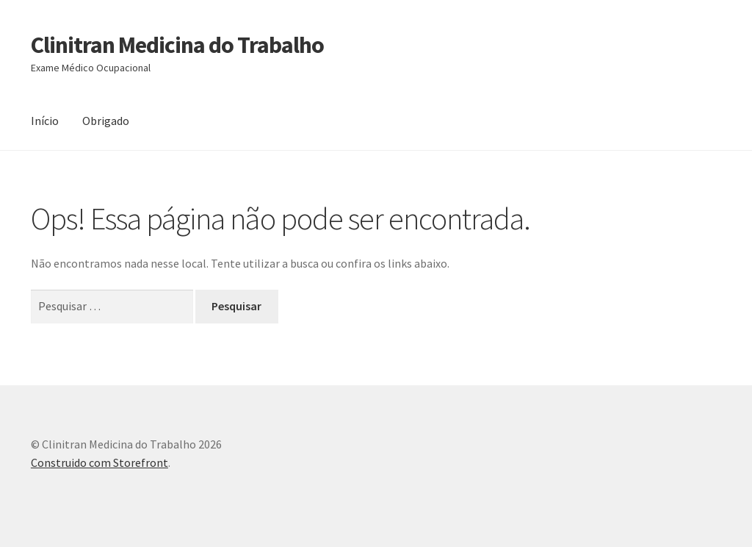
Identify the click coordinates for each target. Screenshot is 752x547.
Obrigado (105, 120)
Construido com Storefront (99, 462)
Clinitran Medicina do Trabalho (177, 45)
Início (45, 120)
